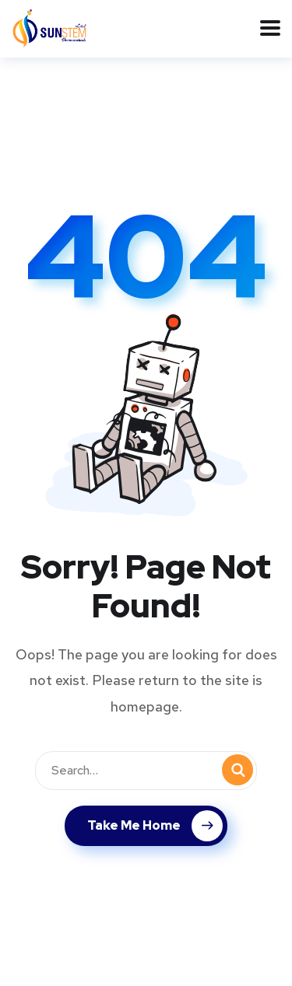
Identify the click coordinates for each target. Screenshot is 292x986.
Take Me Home (155, 825)
